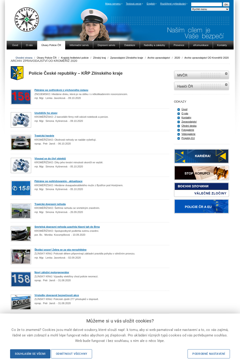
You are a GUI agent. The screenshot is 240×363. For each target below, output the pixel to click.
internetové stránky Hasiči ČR (201, 86)
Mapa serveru (112, 3)
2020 (177, 57)
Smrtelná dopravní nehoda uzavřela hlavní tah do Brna (67, 226)
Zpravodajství (189, 121)
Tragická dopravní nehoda (50, 204)
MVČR (201, 75)
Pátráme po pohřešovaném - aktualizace (59, 181)
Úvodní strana (24, 57)
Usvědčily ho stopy (46, 113)
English (151, 3)
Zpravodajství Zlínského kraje (126, 57)
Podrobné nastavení (208, 353)
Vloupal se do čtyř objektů (50, 158)
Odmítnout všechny (71, 353)
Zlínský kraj (99, 57)
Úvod (185, 109)
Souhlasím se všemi (30, 353)
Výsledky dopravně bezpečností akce (57, 295)
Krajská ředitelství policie (75, 57)
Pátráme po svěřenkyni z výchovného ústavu (61, 90)
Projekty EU (188, 138)
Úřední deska (189, 125)
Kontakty (186, 117)
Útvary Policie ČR (47, 57)
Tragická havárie (44, 135)
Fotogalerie (188, 129)
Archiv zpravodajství (158, 57)
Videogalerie (189, 134)
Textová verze (133, 3)
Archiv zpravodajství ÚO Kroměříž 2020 (206, 57)
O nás (185, 113)
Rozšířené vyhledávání (173, 3)
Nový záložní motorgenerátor (52, 272)
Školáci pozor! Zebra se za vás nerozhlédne (61, 249)
